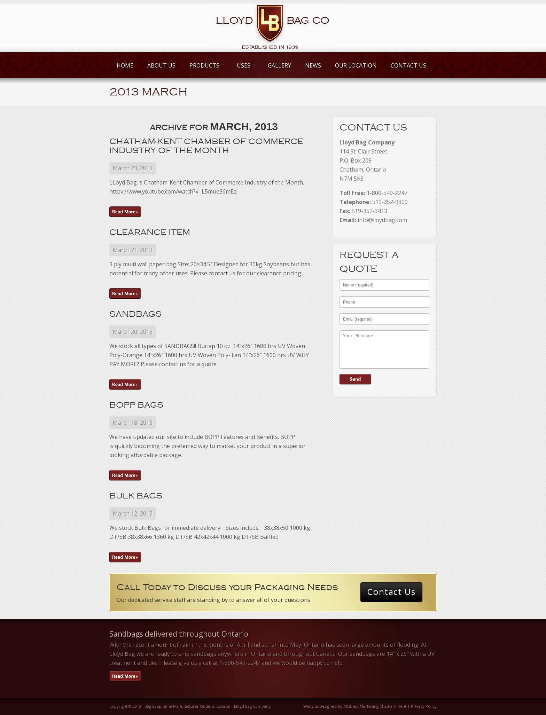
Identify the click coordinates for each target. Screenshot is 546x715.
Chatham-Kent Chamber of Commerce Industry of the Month (206, 146)
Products (206, 65)
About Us (161, 65)
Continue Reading (125, 211)
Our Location (356, 65)
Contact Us (408, 65)
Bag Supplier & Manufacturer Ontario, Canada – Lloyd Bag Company (208, 706)
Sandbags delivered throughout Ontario (178, 634)
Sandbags (135, 314)
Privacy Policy (424, 706)
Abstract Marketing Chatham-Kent (374, 706)
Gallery (279, 65)
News (313, 65)
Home (125, 65)
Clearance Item (149, 232)
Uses (245, 65)
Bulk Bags (135, 495)
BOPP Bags (136, 404)
